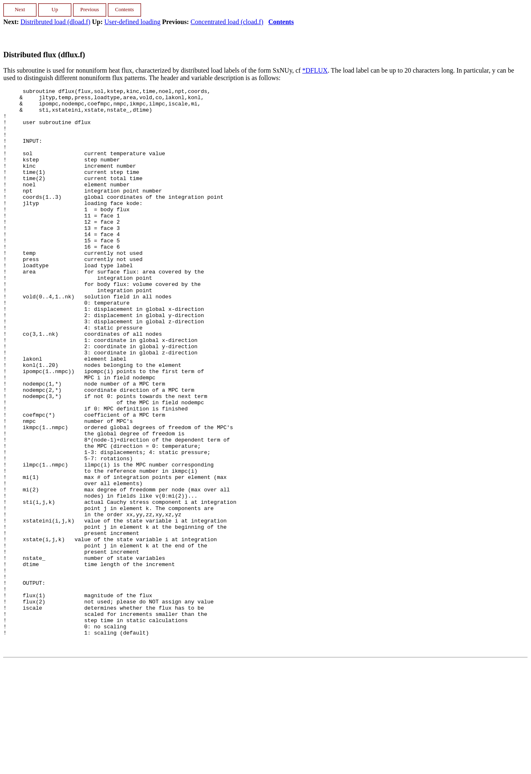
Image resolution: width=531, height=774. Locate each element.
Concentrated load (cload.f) (226, 21)
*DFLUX (315, 70)
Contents (281, 21)
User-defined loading (133, 21)
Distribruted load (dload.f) (55, 21)
